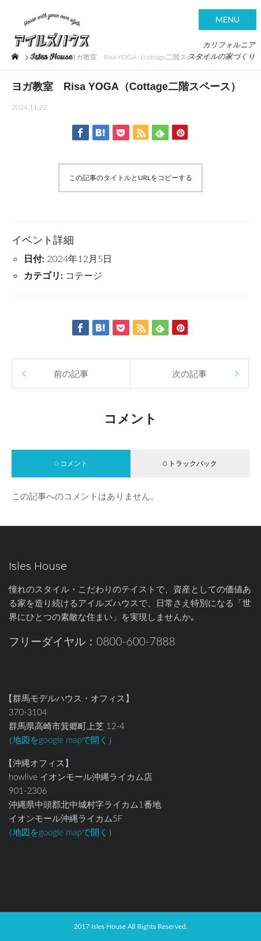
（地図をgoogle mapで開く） (60, 739)
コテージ (83, 275)
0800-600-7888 (136, 641)
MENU (227, 19)
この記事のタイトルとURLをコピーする (131, 177)
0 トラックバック (190, 463)
